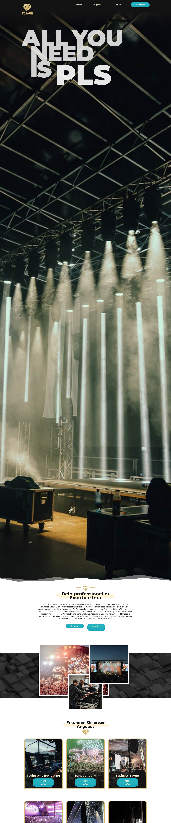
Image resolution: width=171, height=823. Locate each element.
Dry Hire (78, 5)
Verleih (118, 5)
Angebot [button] (97, 5)
